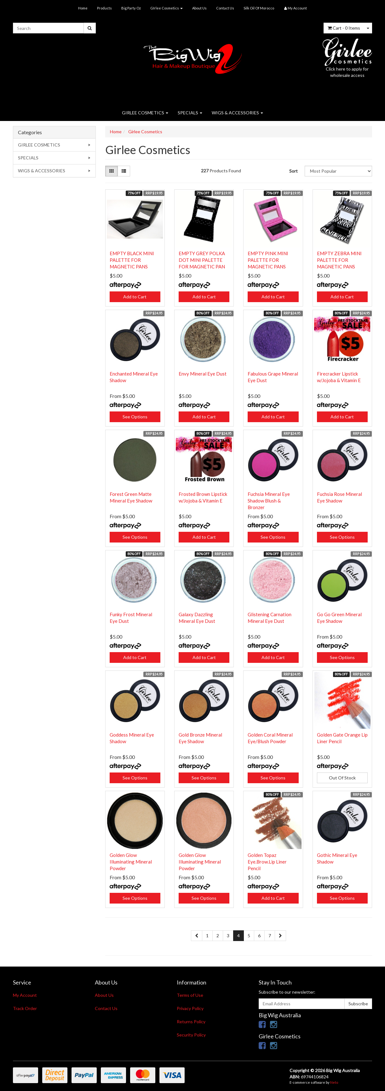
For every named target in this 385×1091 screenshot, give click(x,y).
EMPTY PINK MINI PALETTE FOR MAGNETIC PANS (268, 259)
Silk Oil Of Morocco (259, 8)
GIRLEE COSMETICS (145, 112)
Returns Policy (191, 1021)
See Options (135, 416)
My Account (25, 995)
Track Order (25, 1008)
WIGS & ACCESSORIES (237, 112)
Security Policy (191, 1034)
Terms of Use (190, 995)
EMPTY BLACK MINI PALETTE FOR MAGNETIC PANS (132, 259)
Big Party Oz (131, 8)
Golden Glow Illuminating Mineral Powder (131, 861)
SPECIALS (190, 112)
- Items (344, 28)
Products (104, 8)
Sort (293, 171)
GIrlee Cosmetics (166, 8)
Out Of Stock (342, 777)
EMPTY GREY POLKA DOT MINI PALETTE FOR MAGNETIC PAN (202, 259)
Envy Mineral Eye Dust (203, 373)
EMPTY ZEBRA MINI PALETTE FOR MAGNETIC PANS (339, 259)
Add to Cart (135, 296)
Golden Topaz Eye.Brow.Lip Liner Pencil (267, 861)
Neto (334, 1082)
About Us (199, 8)
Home (83, 8)
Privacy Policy (190, 1008)
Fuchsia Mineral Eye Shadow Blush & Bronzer (269, 500)
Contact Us (225, 8)
